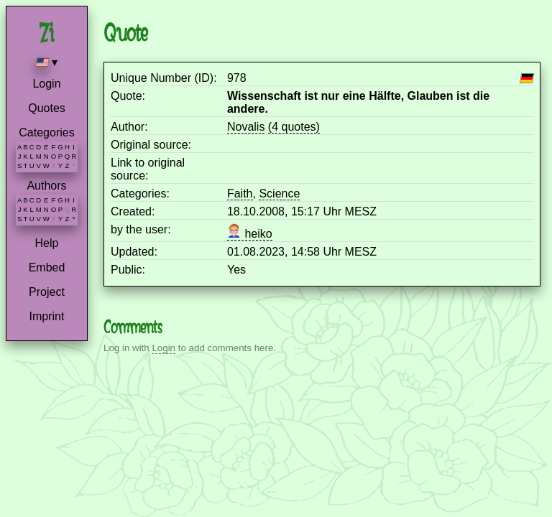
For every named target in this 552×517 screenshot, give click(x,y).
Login (46, 84)
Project (47, 292)
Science (279, 193)
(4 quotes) (294, 127)
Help (47, 243)
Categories (46, 132)
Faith (240, 193)
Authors (46, 186)
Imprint (47, 316)
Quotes (46, 108)
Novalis (245, 127)
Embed (47, 267)
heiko (249, 234)
